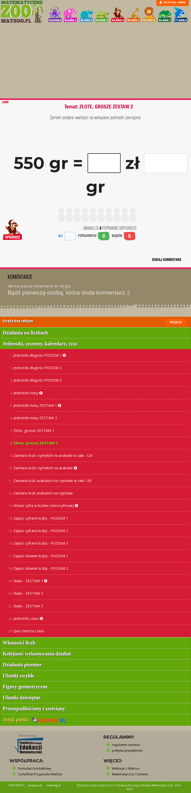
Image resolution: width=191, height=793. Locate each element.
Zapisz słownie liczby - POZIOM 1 (40, 555)
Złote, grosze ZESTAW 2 (35, 442)
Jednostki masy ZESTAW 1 (37, 405)
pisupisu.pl (35, 785)
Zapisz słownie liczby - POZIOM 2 (40, 568)
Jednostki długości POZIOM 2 (37, 367)
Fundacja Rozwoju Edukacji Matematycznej (144, 785)
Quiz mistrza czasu (28, 630)
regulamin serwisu (126, 744)
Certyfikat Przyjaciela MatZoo (40, 774)
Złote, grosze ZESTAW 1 (33, 430)
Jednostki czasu (28, 618)
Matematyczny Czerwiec (130, 774)
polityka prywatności (127, 750)
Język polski (34, 719)
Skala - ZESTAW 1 (30, 580)
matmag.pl (54, 785)
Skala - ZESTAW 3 (28, 605)
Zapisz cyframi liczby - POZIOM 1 (40, 518)
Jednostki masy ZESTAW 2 (35, 417)
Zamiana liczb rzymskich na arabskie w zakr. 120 (52, 455)
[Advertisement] (95, 61)
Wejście (176, 322)
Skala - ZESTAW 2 (28, 593)
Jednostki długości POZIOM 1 (39, 355)
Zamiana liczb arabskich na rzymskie (43, 492)
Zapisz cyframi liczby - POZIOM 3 (40, 543)
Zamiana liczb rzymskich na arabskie (45, 467)
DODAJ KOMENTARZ (166, 259)
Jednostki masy (28, 392)
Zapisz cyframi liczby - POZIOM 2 (40, 530)
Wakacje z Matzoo (126, 768)
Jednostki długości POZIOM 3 (37, 380)
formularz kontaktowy (34, 768)
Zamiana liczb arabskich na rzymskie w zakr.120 (52, 480)
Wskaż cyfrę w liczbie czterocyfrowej (45, 505)
